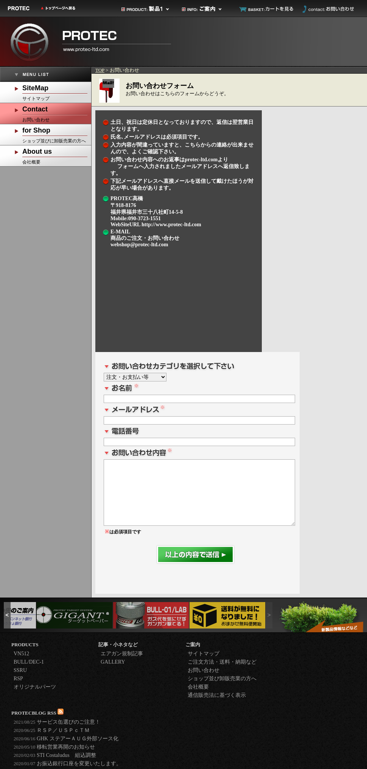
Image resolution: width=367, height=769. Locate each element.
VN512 (21, 653)
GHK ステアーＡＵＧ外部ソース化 (66, 738)
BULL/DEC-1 (29, 662)
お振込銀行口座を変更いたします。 (67, 763)
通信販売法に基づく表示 (217, 695)
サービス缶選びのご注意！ (57, 722)
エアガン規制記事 (122, 653)
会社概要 (57, 155)
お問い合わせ (327, 9)
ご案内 (206, 9)
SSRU (20, 670)
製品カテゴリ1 (145, 9)
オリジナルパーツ (35, 687)
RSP (18, 678)
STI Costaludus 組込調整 (55, 755)
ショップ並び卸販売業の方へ (222, 678)
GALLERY (113, 662)
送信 (195, 554)
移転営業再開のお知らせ (54, 747)
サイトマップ (57, 91)
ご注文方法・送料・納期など (222, 662)
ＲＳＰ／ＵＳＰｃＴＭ (52, 730)
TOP (99, 70)
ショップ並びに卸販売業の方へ (57, 134)
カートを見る (266, 9)
